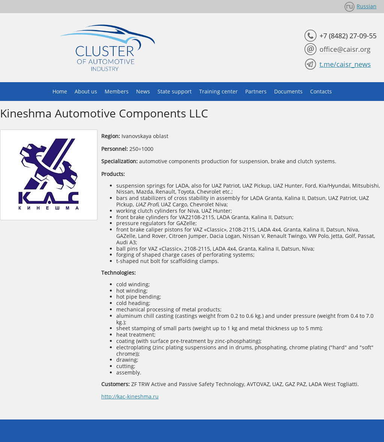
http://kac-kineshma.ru (130, 396)
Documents (288, 91)
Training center (218, 91)
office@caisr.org (345, 49)
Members (117, 91)
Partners (256, 91)
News (143, 91)
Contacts (321, 91)
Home (59, 91)
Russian (366, 6)
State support (175, 91)
